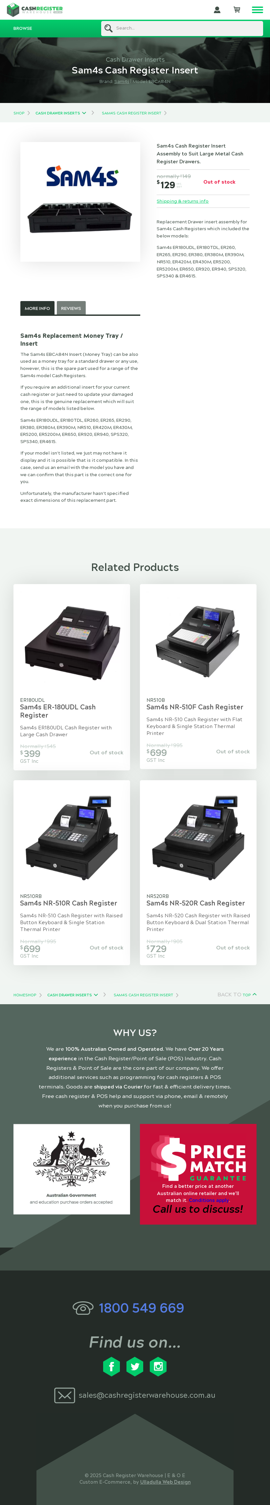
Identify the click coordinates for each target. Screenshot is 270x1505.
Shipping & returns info (183, 201)
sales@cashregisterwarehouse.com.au (147, 1395)
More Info (37, 308)
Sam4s (121, 81)
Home (19, 995)
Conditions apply (209, 1200)
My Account (217, 10)
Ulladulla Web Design (165, 1482)
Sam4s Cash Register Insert (131, 113)
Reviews (71, 308)
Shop (18, 113)
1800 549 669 (141, 1308)
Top (247, 995)
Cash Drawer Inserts (57, 113)
